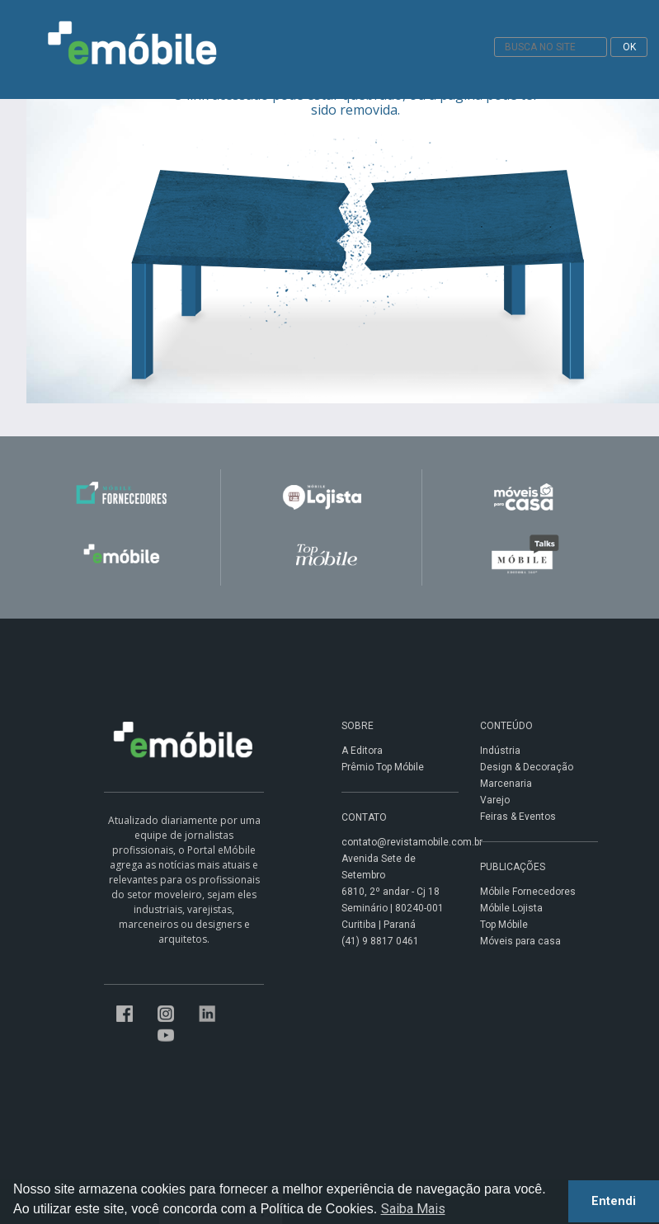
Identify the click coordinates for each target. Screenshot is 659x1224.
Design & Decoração (526, 767)
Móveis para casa (520, 941)
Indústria (500, 750)
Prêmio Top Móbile (382, 767)
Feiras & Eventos (518, 816)
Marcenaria (506, 783)
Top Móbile (504, 924)
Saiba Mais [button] (413, 1209)
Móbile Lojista (511, 908)
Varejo (495, 800)
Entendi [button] (613, 1201)
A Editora (362, 750)
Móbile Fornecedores (528, 891)
